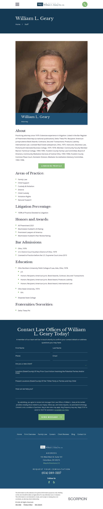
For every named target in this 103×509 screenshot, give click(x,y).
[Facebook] (49, 482)
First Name (19, 348)
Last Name (57, 348)
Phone (17, 356)
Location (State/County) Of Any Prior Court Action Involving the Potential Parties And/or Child (49, 372)
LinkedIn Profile (51, 166)
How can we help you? (24, 389)
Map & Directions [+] (51, 463)
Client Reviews (63, 434)
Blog (73, 434)
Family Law (42, 434)
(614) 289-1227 (51, 473)
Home (19, 434)
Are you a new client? (23, 364)
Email (55, 356)
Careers (52, 434)
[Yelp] (54, 482)
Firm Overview (30, 434)
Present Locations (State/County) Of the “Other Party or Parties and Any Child (45, 381)
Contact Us (81, 434)
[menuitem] (18, 504)
